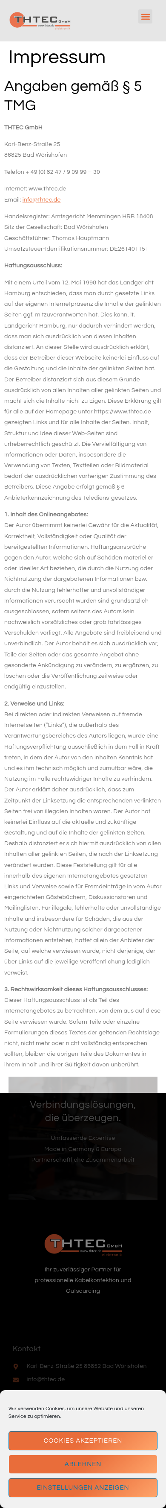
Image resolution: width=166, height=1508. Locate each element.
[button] (145, 16)
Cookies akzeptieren (83, 1441)
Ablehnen (83, 1464)
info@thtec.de (42, 200)
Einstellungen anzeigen (83, 1488)
